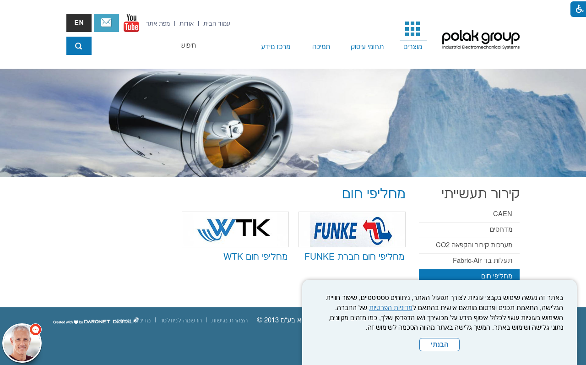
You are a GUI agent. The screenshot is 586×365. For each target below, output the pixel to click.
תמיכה (321, 47)
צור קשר (106, 23)
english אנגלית (79, 23)
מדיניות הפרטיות (390, 308)
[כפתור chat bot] (22, 343)
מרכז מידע (275, 47)
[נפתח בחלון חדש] (131, 23)
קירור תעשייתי (480, 194)
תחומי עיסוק (367, 47)
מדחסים (501, 230)
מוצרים (412, 47)
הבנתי (439, 345)
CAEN (502, 214)
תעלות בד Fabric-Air (482, 261)
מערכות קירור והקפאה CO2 (474, 245)
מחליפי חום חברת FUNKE (354, 257)
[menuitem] (413, 35)
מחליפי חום (496, 276)
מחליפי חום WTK (255, 257)
